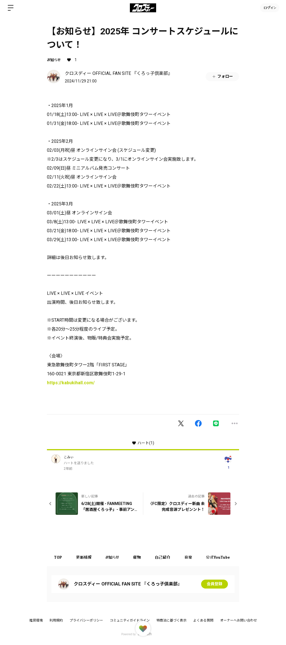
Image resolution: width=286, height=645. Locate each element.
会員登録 (214, 584)
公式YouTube (218, 557)
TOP (58, 557)
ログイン (269, 8)
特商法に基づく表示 (171, 620)
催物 (137, 557)
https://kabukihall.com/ (71, 382)
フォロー (222, 76)
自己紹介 (163, 557)
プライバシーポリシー (86, 620)
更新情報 (84, 557)
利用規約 (56, 620)
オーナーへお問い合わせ (238, 620)
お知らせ (54, 59)
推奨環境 (36, 620)
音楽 (188, 557)
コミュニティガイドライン (130, 620)
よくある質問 (203, 620)
